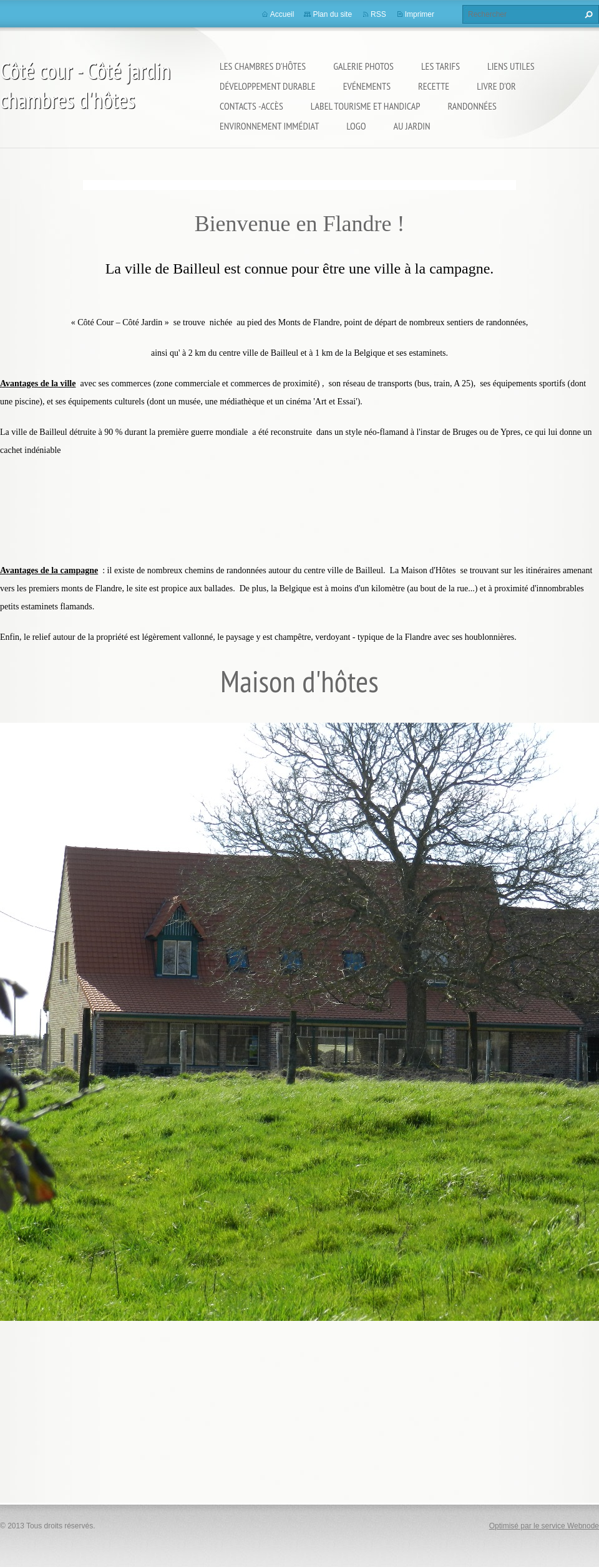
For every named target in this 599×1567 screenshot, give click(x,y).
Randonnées (471, 106)
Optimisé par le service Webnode (544, 1526)
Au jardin (412, 126)
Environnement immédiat (269, 126)
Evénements (367, 86)
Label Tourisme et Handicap (366, 106)
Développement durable (268, 86)
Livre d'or (496, 86)
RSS (378, 14)
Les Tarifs (440, 66)
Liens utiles (511, 66)
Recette (433, 86)
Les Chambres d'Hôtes (263, 66)
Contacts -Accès (251, 106)
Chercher (587, 14)
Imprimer (419, 14)
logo (356, 126)
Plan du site (332, 14)
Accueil (282, 14)
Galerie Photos (363, 66)
